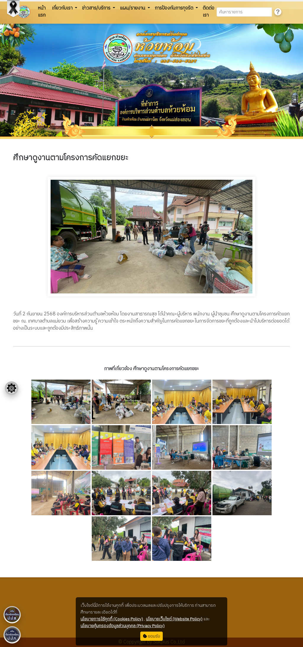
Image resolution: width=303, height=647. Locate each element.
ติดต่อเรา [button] (208, 11)
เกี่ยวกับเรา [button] (63, 8)
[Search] (244, 12)
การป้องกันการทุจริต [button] (174, 8)
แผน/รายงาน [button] (133, 8)
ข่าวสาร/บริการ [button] (97, 8)
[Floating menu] (11, 388)
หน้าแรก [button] (42, 11)
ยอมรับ (151, 636)
